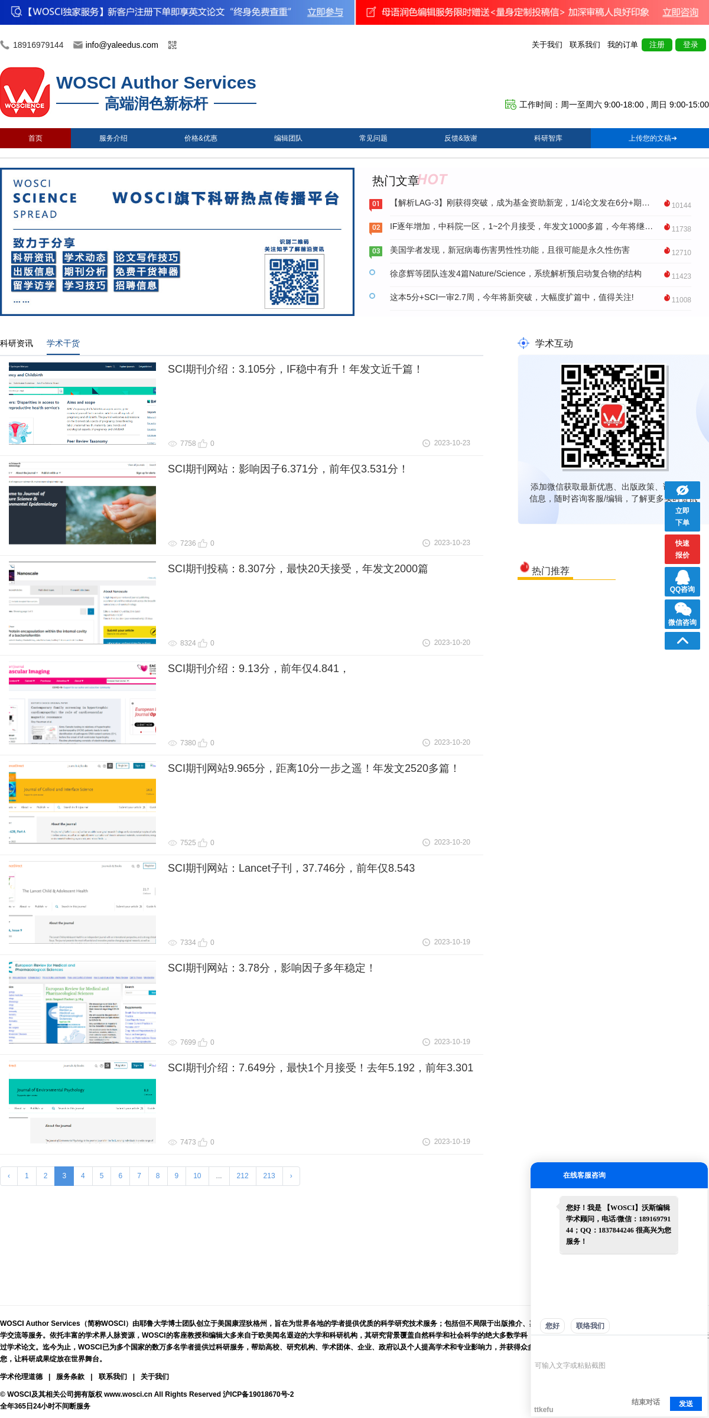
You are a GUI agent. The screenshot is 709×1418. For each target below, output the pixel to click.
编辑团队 (288, 138)
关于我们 (547, 44)
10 (197, 1176)
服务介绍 (113, 138)
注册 (657, 44)
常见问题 (373, 138)
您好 (552, 1326)
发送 (686, 1404)
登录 (690, 44)
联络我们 (590, 1326)
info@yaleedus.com (122, 45)
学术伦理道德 (21, 1377)
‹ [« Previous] (9, 1176)
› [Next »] (291, 1176)
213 (269, 1176)
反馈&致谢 (460, 138)
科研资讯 (16, 343)
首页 (35, 138)
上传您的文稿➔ (653, 138)
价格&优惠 (200, 138)
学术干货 (63, 343)
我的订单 (622, 44)
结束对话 (646, 1402)
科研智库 (548, 138)
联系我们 (585, 44)
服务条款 (70, 1377)
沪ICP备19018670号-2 (258, 1394)
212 (243, 1176)
